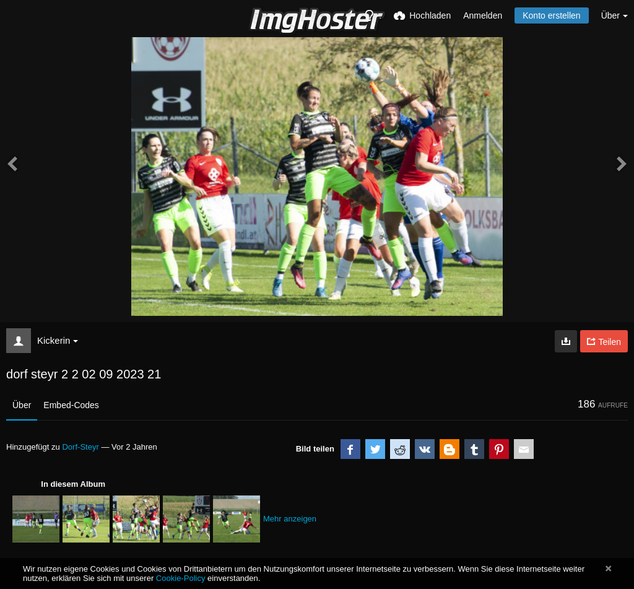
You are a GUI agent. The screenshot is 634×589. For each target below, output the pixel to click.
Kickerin (57, 340)
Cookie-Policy (181, 578)
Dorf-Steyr (80, 447)
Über (21, 405)
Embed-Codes (71, 405)
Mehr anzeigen (289, 518)
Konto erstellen (551, 15)
